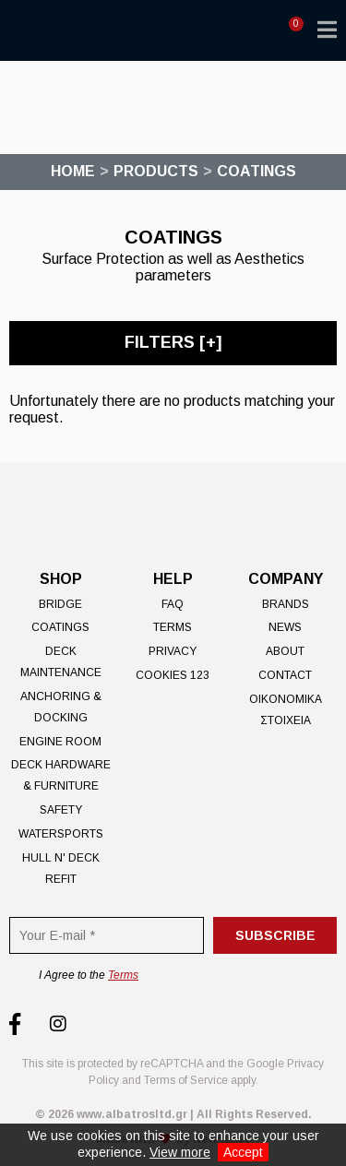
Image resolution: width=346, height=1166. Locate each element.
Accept (243, 1152)
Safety (61, 809)
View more (179, 1152)
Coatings (60, 627)
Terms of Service (186, 1080)
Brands (285, 604)
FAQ (172, 604)
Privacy (173, 651)
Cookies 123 (172, 675)
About (285, 651)
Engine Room (60, 741)
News (285, 627)
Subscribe (275, 935)
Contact (285, 675)
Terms (172, 627)
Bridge (60, 604)
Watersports (60, 833)
